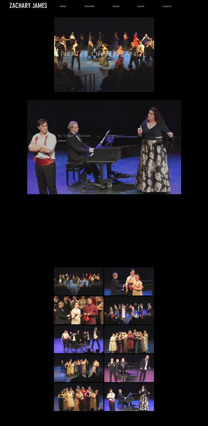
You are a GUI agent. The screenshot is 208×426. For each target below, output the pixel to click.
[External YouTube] (104, 229)
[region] (104, 54)
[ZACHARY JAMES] (28, 5)
